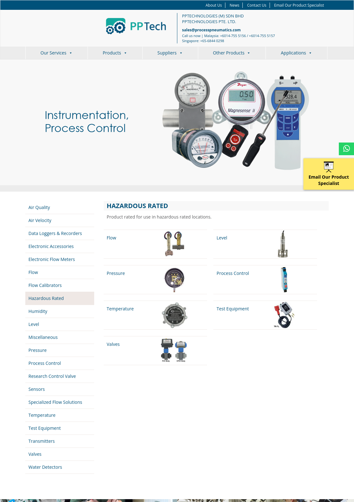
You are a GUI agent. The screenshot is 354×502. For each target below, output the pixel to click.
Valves (34, 454)
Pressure (37, 350)
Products (115, 53)
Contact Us (256, 5)
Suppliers (170, 53)
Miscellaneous (43, 337)
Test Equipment (44, 428)
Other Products (232, 53)
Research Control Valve (52, 376)
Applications (296, 53)
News (235, 5)
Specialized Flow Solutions (55, 402)
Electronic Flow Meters (51, 259)
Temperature (42, 415)
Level (33, 324)
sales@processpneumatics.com (211, 30)
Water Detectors (45, 467)
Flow (33, 272)
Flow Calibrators (45, 285)
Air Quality (39, 207)
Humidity (37, 311)
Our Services (56, 53)
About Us (214, 5)
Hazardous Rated (46, 298)
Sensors (36, 389)
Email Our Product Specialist (299, 5)
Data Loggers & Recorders (55, 233)
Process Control (44, 363)
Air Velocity (39, 220)
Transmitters (41, 441)
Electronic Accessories (51, 246)
